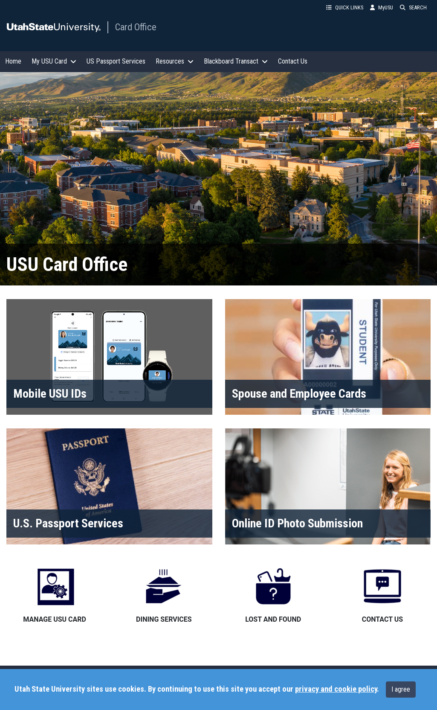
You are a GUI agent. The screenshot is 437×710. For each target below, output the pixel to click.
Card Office (135, 26)
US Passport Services (116, 61)
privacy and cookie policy (336, 689)
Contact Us (292, 61)
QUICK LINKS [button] (344, 7)
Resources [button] (175, 61)
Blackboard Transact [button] (236, 61)
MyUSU (381, 7)
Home (13, 61)
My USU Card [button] (54, 61)
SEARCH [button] (413, 7)
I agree (400, 689)
